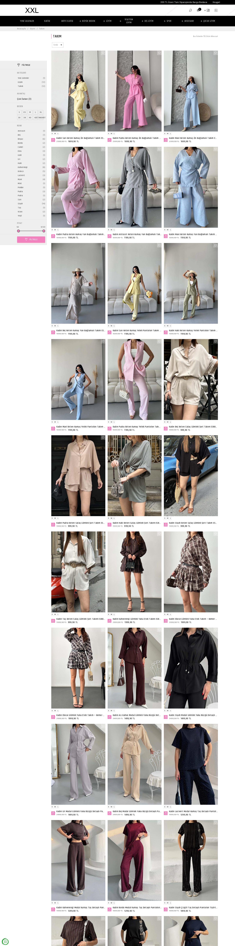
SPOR (169, 21)
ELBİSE (47, 21)
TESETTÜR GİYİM (129, 21)
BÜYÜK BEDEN (88, 21)
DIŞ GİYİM (149, 21)
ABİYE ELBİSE (67, 21)
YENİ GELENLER (27, 21)
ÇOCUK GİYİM (209, 21)
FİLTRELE (34, 210)
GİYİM (109, 21)
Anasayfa (21, 29)
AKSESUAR (189, 21)
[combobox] (57, 44)
